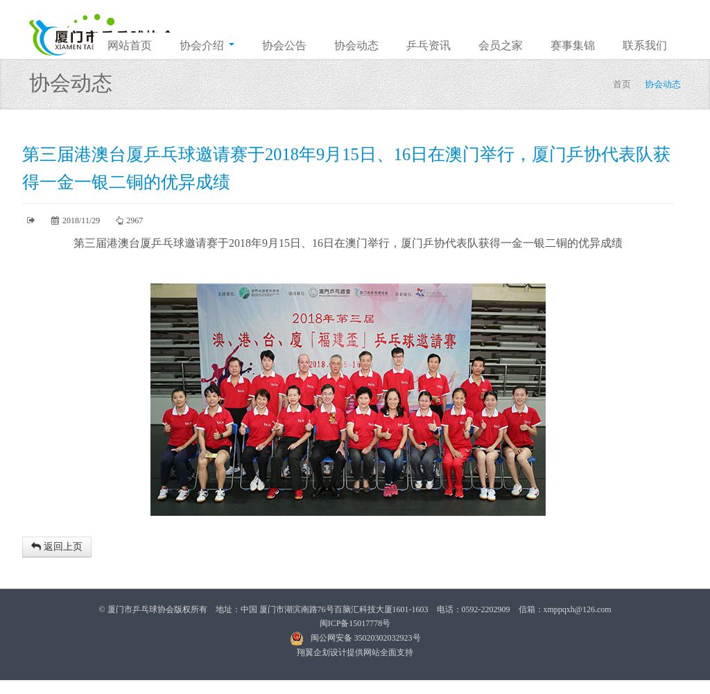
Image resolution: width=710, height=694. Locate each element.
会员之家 (500, 45)
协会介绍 (207, 45)
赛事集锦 (573, 45)
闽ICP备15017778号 (355, 623)
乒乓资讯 (428, 45)
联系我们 (645, 45)
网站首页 (129, 45)
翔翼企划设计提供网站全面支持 (355, 652)
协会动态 (356, 45)
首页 (622, 84)
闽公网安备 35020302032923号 (355, 638)
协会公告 (284, 45)
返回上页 (57, 546)
